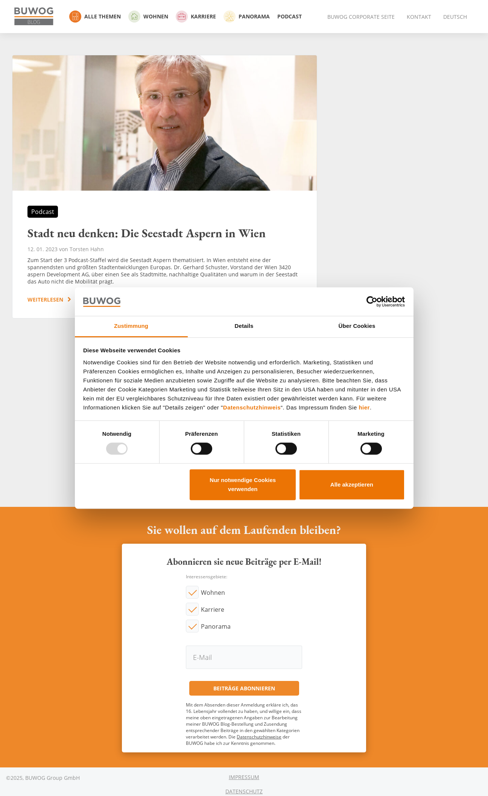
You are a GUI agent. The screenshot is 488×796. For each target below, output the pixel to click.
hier (364, 407)
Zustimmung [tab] (131, 326)
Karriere (196, 17)
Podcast (289, 16)
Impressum (244, 777)
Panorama (246, 17)
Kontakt (419, 16)
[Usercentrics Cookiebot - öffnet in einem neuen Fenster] (372, 301)
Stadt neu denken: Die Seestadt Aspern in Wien (164, 186)
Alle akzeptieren (351, 484)
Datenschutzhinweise (259, 737)
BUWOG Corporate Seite (361, 16)
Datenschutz (244, 791)
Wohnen (148, 17)
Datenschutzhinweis (252, 407)
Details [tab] (244, 326)
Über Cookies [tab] (357, 326)
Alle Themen (95, 17)
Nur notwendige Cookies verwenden (243, 484)
